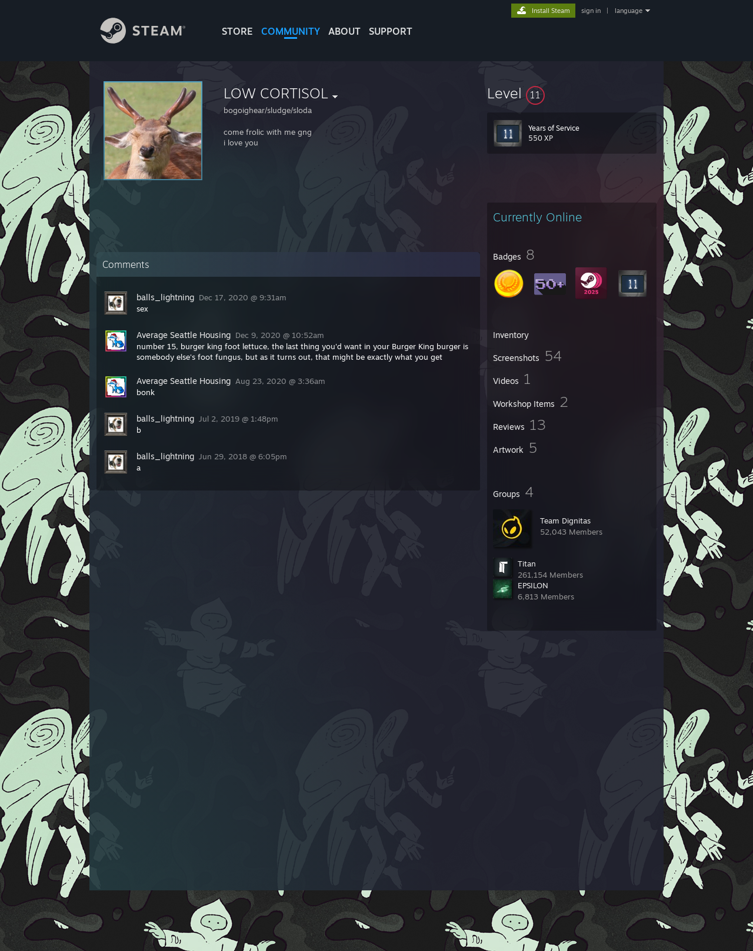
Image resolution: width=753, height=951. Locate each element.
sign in (591, 10)
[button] (572, 93)
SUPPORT (390, 31)
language (628, 10)
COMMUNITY (290, 31)
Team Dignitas (565, 520)
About (344, 31)
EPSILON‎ (533, 585)
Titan (527, 563)
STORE (237, 31)
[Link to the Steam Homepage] (152, 40)
